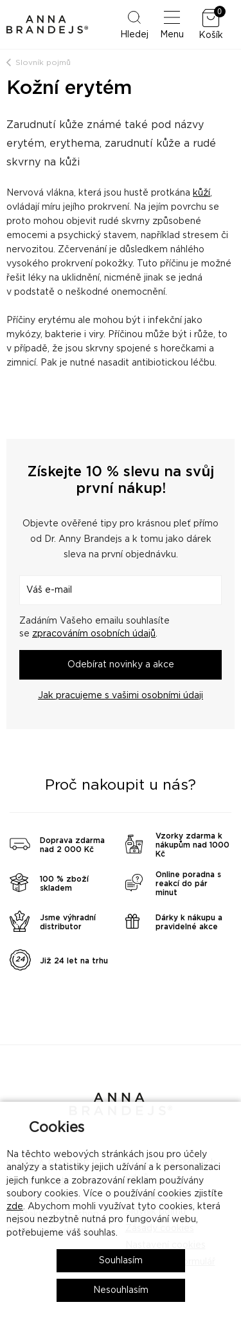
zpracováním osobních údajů (94, 633)
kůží (201, 193)
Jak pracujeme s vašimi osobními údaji (120, 695)
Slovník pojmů (43, 62)
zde (14, 1206)
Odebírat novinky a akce (120, 664)
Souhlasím (121, 1260)
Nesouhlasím (120, 1290)
